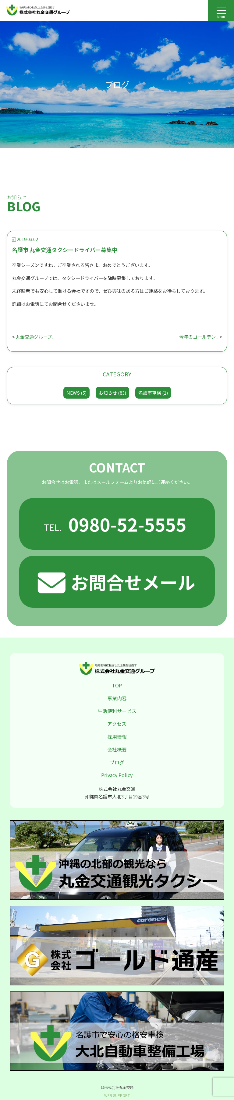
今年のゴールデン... (198, 336)
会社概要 (117, 749)
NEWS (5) (76, 392)
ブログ (117, 762)
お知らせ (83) (112, 392)
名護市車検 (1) (153, 392)
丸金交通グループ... (35, 336)
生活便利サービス (117, 710)
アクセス (116, 723)
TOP (117, 685)
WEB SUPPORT (117, 1095)
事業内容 (117, 698)
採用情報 (117, 736)
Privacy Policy (117, 775)
